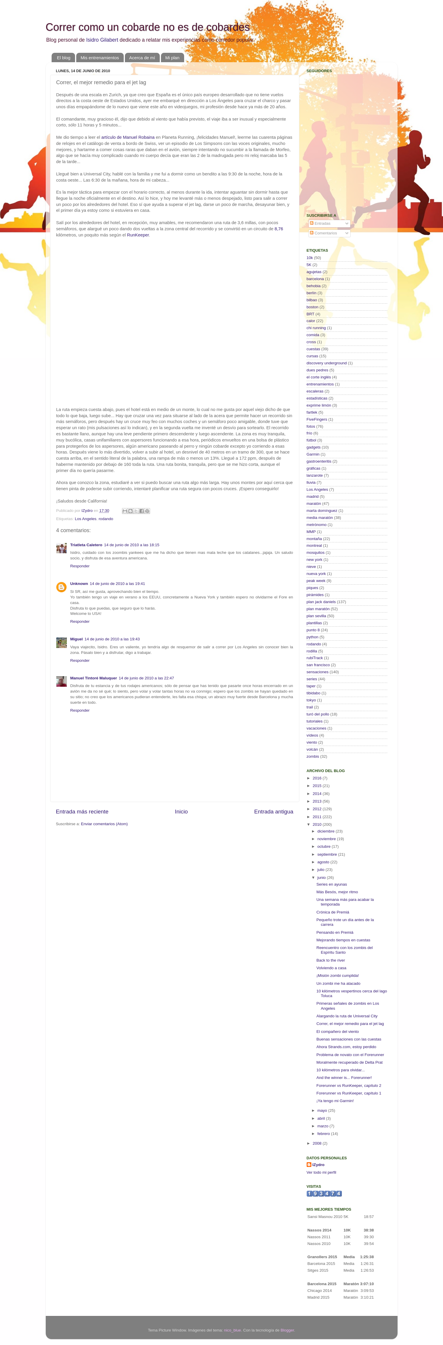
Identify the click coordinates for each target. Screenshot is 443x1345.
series (312, 679)
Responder (80, 566)
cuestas (313, 349)
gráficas (313, 468)
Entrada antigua (273, 811)
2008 (318, 1143)
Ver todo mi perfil (321, 1172)
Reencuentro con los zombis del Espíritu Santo (344, 950)
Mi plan (172, 57)
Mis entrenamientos (100, 57)
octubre (325, 846)
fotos (311, 426)
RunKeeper (138, 235)
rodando (106, 519)
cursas (312, 356)
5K (309, 265)
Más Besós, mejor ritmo (337, 892)
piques (312, 588)
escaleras (315, 391)
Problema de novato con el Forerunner (350, 1055)
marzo (324, 1126)
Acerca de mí (142, 57)
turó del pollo (318, 714)
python (313, 637)
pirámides (315, 595)
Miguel (76, 639)
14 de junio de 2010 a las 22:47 (146, 678)
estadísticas (317, 398)
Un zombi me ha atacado (338, 983)
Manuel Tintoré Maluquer (93, 678)
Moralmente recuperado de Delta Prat (349, 1062)
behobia (314, 286)
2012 (318, 809)
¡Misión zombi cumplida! (337, 975)
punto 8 (313, 630)
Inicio (181, 811)
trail (310, 707)
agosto (324, 862)
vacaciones (317, 728)
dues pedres (317, 370)
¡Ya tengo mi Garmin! (335, 1101)
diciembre (327, 831)
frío (310, 433)
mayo (323, 1110)
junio (322, 877)
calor (311, 321)
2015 (318, 786)
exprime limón (319, 405)
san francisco (318, 665)
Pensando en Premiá (334, 932)
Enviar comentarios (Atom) (104, 824)
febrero (324, 1133)
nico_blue (232, 1330)
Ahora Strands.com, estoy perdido (346, 1047)
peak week (316, 580)
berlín (312, 293)
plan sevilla (316, 616)
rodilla (312, 651)
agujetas (314, 272)
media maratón (320, 517)
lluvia (311, 482)
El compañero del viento (337, 1031)
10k (310, 258)
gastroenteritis (319, 461)
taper (311, 686)
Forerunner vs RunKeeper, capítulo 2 (348, 1085)
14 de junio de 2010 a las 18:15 (131, 545)
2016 (318, 778)
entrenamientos (320, 384)
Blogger (287, 1330)
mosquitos (316, 552)
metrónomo (317, 524)
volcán (312, 749)
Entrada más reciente (82, 811)
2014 (318, 793)
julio (322, 869)
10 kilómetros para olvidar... (340, 1070)
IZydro (319, 1165)
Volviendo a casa (331, 968)
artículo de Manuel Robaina (128, 137)
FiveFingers (317, 419)
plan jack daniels (321, 602)
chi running (316, 328)
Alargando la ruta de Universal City (347, 1016)
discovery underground (327, 363)
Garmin (313, 454)
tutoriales (315, 721)
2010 (318, 824)
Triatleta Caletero (86, 545)
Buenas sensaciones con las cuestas (348, 1039)
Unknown (79, 583)
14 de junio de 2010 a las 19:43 (112, 639)
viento (312, 742)
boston (313, 307)
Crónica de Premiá (332, 912)
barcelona (315, 279)
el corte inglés (319, 377)
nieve (311, 566)
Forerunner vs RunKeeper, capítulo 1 (348, 1093)
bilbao (312, 300)
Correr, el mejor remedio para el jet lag (350, 1023)
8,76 (279, 228)
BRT (311, 314)
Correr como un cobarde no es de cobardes (148, 27)
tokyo (311, 700)
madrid (313, 496)
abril (322, 1118)
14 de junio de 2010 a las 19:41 (117, 583)
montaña (314, 539)
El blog (63, 57)
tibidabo (313, 693)
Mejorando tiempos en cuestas (343, 940)
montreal (314, 545)
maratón (314, 503)
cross (311, 342)
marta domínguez (322, 510)
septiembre (328, 854)
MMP (311, 531)
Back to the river (330, 960)
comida (313, 335)
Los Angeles (85, 519)
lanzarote (315, 475)
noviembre (327, 839)
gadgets (314, 447)
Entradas (320, 223)
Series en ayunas (331, 884)
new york (315, 559)
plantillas (314, 623)
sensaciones (318, 672)
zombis (313, 756)
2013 (318, 801)
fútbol (311, 440)
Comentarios (323, 233)
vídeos (312, 735)
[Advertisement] (343, 166)
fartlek (312, 412)
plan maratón (318, 609)
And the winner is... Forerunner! (344, 1077)
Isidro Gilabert (102, 40)
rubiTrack (315, 658)
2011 (318, 817)
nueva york (316, 573)
